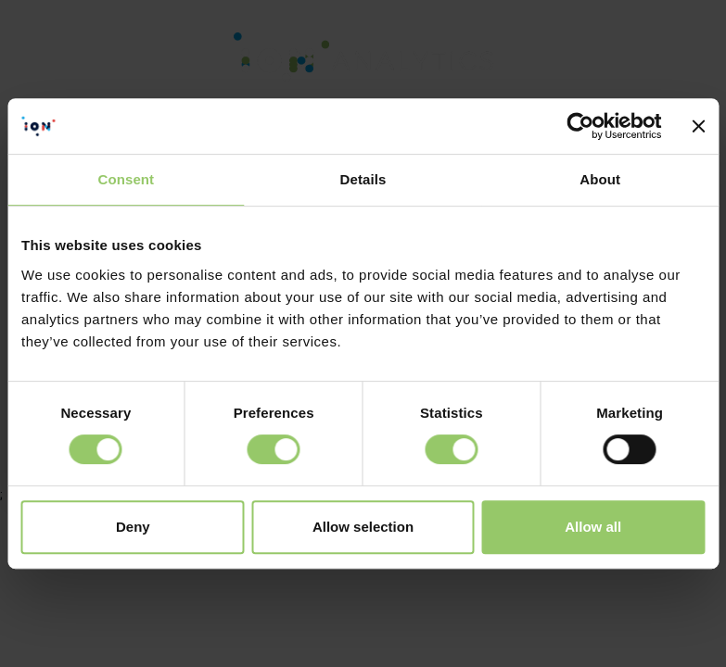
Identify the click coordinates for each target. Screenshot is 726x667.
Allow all (593, 527)
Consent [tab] (125, 179)
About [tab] (600, 179)
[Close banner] (698, 126)
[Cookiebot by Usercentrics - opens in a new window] (581, 126)
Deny (133, 527)
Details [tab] (363, 179)
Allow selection (363, 527)
